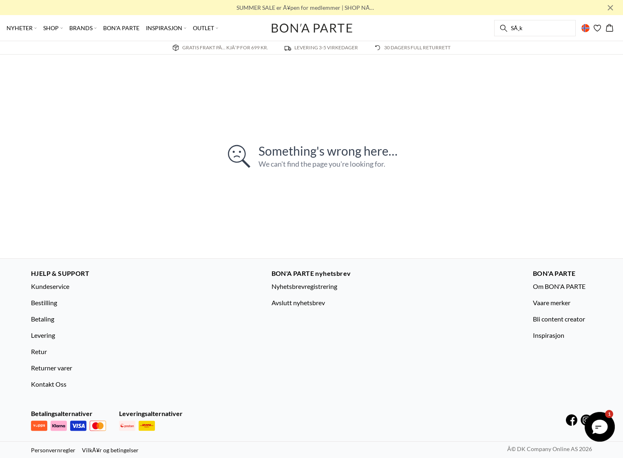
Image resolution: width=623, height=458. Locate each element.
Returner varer (51, 368)
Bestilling (44, 302)
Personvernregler (53, 450)
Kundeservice (50, 286)
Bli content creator (559, 319)
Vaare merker (551, 302)
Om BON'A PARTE (559, 286)
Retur (39, 351)
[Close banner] (610, 8)
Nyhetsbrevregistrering (304, 286)
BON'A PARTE (121, 27)
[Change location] (585, 28)
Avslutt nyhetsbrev (298, 302)
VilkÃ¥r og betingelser (110, 450)
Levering (43, 335)
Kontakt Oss (48, 384)
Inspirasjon (548, 335)
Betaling (42, 319)
